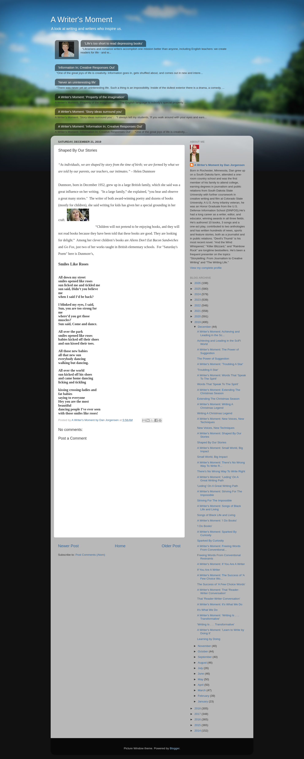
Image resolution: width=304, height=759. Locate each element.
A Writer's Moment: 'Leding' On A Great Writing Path (218, 478)
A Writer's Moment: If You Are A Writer (221, 564)
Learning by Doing (208, 639)
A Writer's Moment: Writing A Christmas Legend (215, 406)
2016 (198, 719)
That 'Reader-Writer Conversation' (218, 598)
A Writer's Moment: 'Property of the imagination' (91, 97)
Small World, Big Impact (212, 456)
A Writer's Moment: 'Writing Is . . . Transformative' (218, 617)
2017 (198, 714)
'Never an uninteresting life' (77, 82)
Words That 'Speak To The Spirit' (218, 384)
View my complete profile (206, 267)
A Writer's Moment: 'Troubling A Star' (220, 364)
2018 (198, 708)
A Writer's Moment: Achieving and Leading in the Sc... (218, 333)
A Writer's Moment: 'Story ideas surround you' (90, 111)
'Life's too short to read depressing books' (113, 43)
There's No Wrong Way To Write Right (221, 471)
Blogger (174, 748)
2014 (198, 730)
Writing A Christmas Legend (214, 413)
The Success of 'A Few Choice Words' (221, 584)
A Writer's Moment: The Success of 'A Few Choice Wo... (221, 577)
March (202, 690)
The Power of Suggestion (213, 358)
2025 (198, 288)
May (201, 679)
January (203, 701)
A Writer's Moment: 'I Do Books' (217, 520)
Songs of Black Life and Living (216, 515)
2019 (198, 322)
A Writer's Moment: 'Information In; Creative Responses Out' (100, 126)
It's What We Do (207, 609)
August (203, 662)
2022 (198, 305)
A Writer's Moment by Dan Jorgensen (219, 165)
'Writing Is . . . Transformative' (216, 624)
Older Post (171, 546)
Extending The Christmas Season (218, 398)
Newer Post (68, 546)
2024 (198, 294)
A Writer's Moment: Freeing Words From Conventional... (218, 547)
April (201, 684)
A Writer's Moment (81, 19)
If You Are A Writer (208, 569)
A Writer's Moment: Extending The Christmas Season (218, 391)
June (201, 673)
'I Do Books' (204, 526)
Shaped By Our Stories (211, 442)
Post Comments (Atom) (90, 554)
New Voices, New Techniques (216, 427)
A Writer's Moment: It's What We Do (219, 604)
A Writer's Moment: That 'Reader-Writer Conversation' (218, 591)
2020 (198, 316)
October (203, 651)
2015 (198, 725)
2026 (198, 283)
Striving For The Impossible (214, 500)
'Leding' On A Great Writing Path (217, 485)
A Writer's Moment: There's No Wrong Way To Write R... (221, 464)
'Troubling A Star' (207, 369)
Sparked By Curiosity (210, 540)
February (204, 695)
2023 (198, 299)
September (205, 657)
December (205, 326)
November (205, 646)
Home (120, 546)
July (201, 668)
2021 (198, 310)
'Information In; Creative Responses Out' (86, 67)
